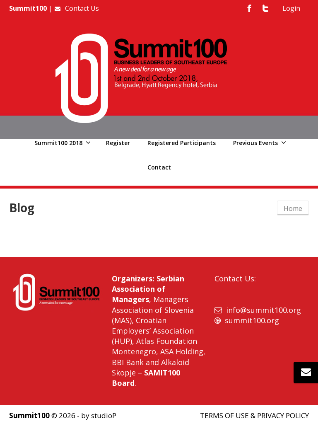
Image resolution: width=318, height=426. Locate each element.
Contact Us (76, 8)
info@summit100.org (263, 310)
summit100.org (252, 320)
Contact (159, 167)
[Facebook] (249, 8)
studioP (103, 415)
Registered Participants (181, 143)
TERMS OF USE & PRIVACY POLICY (254, 415)
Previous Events (259, 143)
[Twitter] (265, 8)
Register (118, 143)
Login (291, 8)
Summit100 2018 (62, 143)
